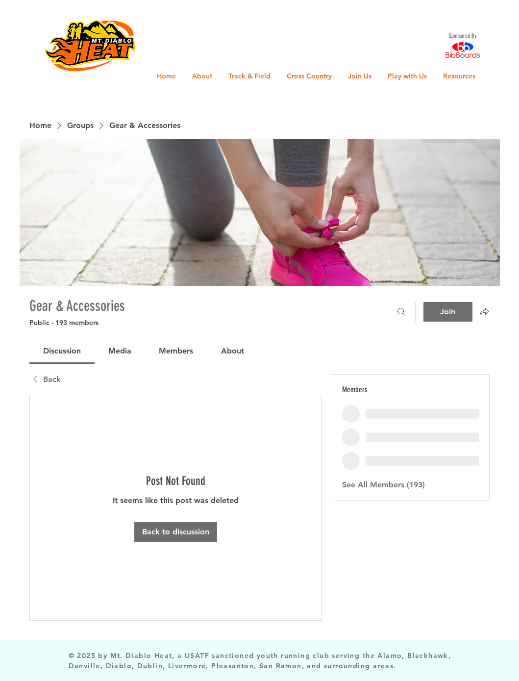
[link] (62, 350)
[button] (17, 14)
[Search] (401, 312)
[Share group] (484, 311)
